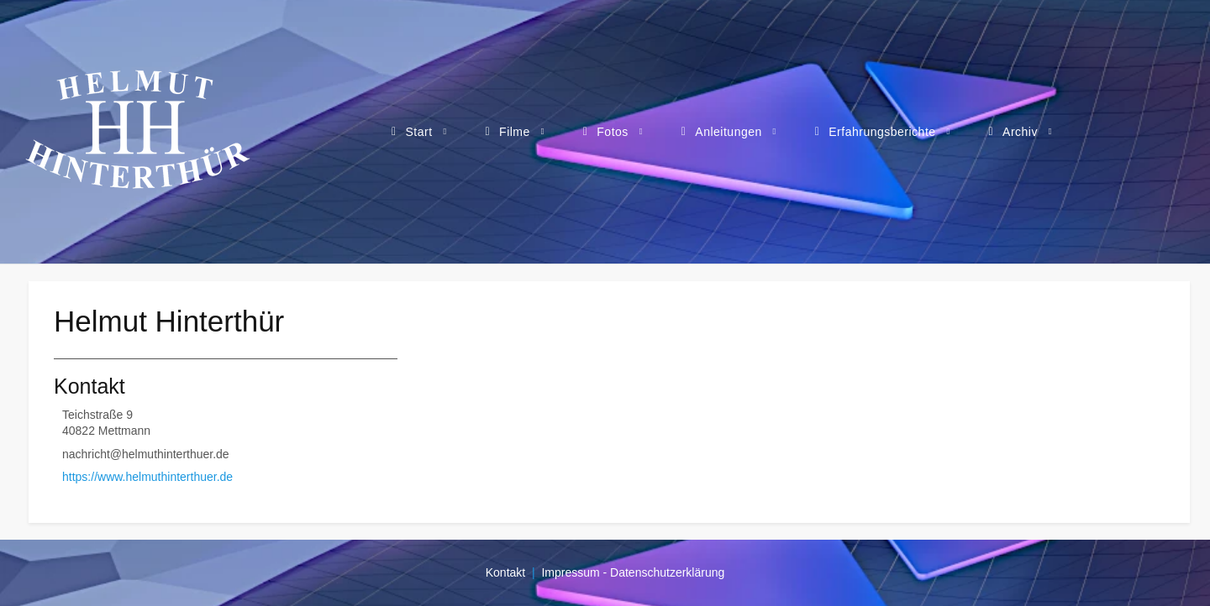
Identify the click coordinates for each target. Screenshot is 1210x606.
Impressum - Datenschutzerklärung (632, 572)
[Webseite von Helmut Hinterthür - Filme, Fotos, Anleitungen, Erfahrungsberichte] (137, 131)
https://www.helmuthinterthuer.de (147, 476)
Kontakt (505, 572)
